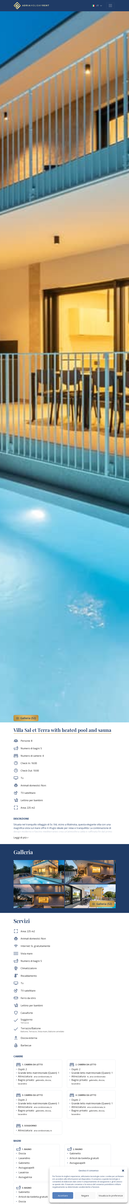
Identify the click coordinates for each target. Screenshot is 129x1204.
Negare (85, 1195)
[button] (123, 1170)
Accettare (63, 1195)
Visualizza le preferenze (111, 1195)
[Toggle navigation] (110, 5)
